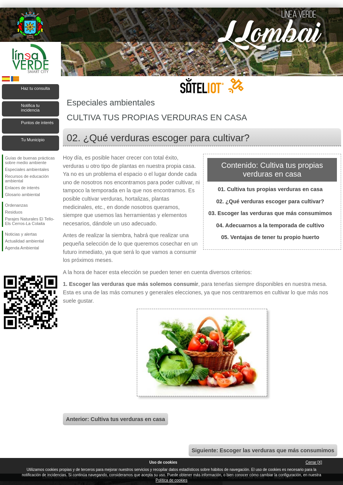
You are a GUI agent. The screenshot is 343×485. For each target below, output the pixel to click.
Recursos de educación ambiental (27, 178)
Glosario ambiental (22, 194)
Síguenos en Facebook (6, 263)
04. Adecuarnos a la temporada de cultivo (270, 225)
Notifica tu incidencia (30, 107)
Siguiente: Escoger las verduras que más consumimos (263, 450)
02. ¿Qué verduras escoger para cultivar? (270, 201)
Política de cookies (171, 480)
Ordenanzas (16, 205)
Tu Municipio (33, 139)
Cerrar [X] (314, 462)
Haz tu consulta (35, 88)
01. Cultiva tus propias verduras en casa (270, 189)
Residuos (13, 212)
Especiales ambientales (27, 169)
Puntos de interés (37, 122)
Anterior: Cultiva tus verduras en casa (115, 419)
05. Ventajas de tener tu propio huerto (270, 237)
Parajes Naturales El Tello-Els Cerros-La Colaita (29, 221)
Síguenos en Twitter (19, 263)
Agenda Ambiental (22, 248)
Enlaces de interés (22, 187)
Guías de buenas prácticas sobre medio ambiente (30, 160)
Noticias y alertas (21, 234)
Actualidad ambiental (24, 241)
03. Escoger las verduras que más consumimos (270, 213)
